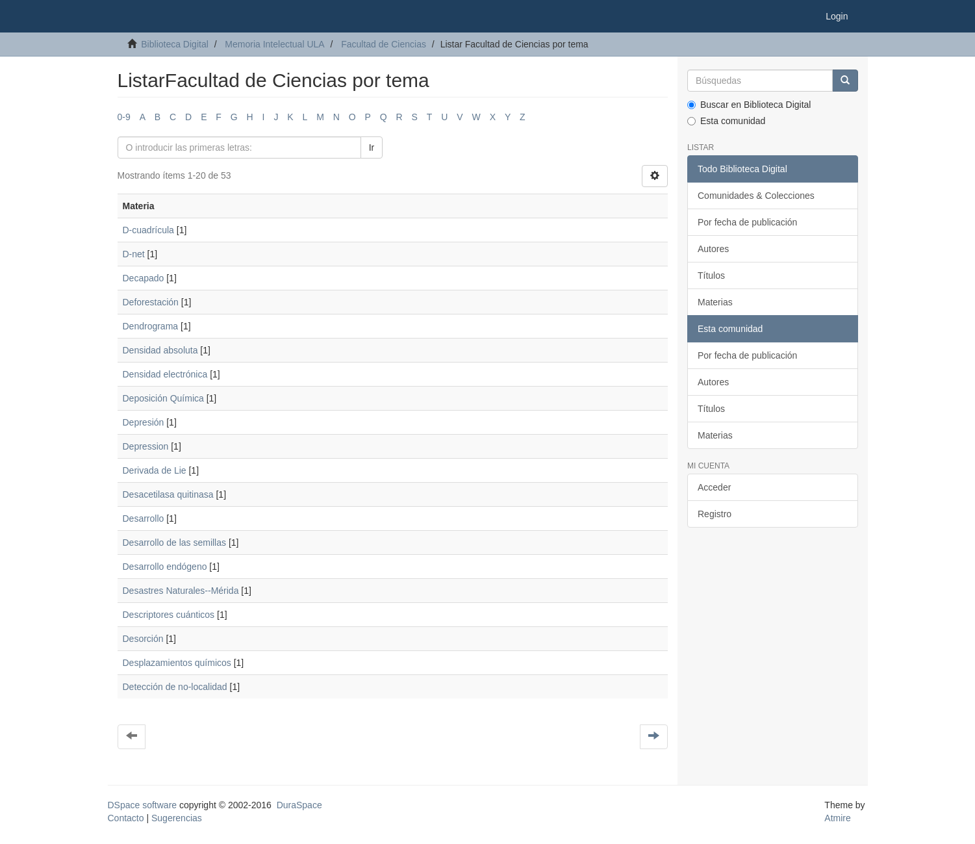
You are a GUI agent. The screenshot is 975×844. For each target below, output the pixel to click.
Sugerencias (176, 818)
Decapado (143, 278)
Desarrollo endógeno (165, 566)
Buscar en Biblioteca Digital (749, 104)
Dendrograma (151, 326)
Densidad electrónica (165, 374)
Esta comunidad (726, 121)
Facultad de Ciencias (383, 44)
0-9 (124, 117)
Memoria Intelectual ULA (274, 44)
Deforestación (151, 302)
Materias (715, 302)
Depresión (143, 422)
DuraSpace (299, 805)
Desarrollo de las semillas (175, 542)
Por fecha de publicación (747, 222)
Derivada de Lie (154, 470)
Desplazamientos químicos (177, 663)
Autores (713, 249)
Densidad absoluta (160, 350)
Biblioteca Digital (175, 44)
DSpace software (142, 805)
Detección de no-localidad (175, 687)
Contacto (126, 818)
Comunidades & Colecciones (756, 195)
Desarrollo (143, 518)
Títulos (711, 275)
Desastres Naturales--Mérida (181, 590)
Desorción (143, 638)
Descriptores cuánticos (169, 614)
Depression (146, 446)
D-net (134, 254)
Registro (714, 514)
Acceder (714, 487)
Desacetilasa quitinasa (168, 494)
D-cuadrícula (148, 230)
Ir (372, 147)
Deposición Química (163, 398)
